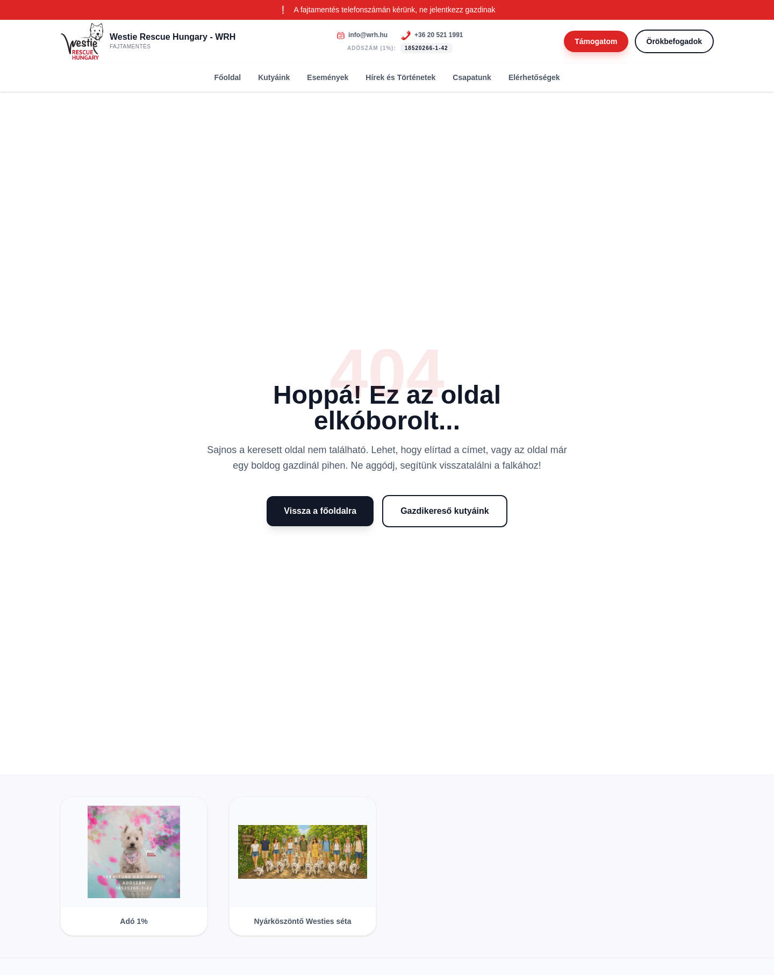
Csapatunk (472, 77)
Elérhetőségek (534, 77)
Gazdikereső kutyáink (444, 510)
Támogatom (596, 41)
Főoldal (227, 77)
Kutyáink (274, 77)
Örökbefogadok (674, 41)
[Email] (362, 35)
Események (327, 77)
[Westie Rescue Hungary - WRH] (147, 41)
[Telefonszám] (431, 35)
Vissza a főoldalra (320, 510)
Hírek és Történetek (400, 77)
